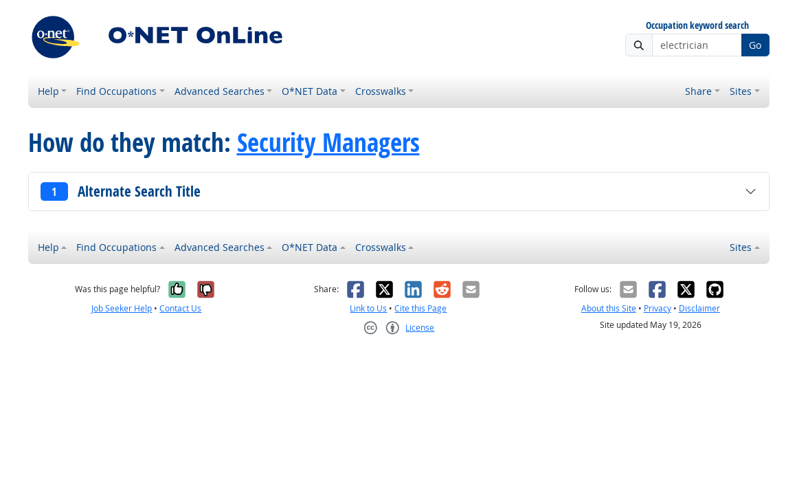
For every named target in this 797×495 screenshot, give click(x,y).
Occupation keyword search (697, 26)
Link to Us (368, 308)
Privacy (657, 308)
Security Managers (328, 142)
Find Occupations (116, 91)
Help (48, 91)
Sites (741, 91)
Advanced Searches (220, 91)
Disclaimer (699, 308)
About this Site (608, 308)
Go (755, 45)
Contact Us (180, 308)
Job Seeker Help (121, 308)
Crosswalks (380, 91)
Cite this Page (420, 308)
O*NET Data (309, 91)
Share (698, 91)
